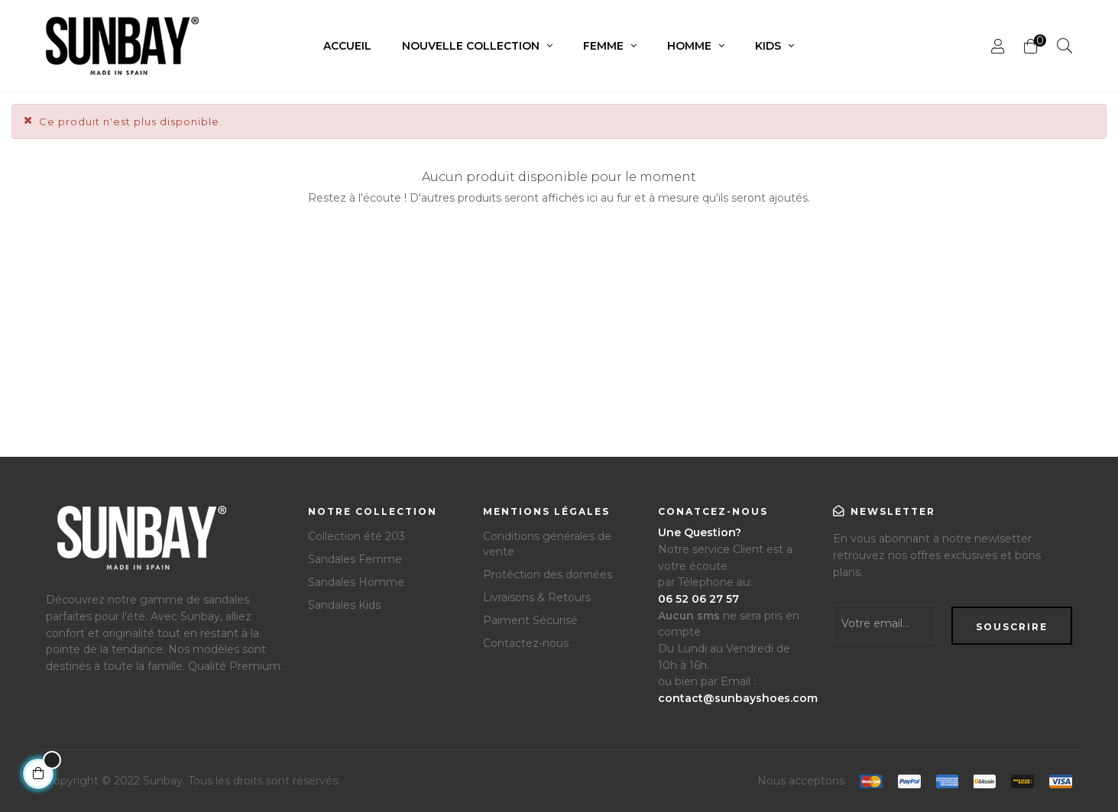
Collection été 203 (356, 536)
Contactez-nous (526, 643)
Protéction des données (547, 574)
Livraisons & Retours (537, 597)
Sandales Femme (355, 559)
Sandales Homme (356, 582)
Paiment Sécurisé (530, 620)
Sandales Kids (344, 605)
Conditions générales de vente (547, 543)
